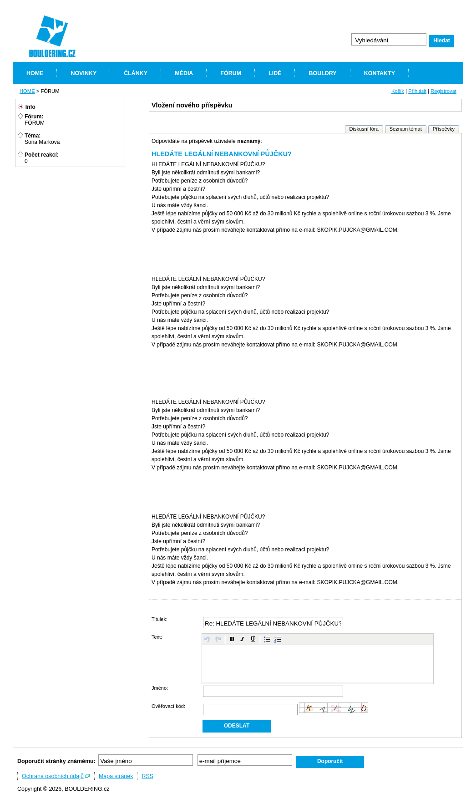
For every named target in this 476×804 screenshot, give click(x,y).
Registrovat (443, 91)
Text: (157, 637)
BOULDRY (322, 73)
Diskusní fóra (364, 129)
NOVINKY (83, 73)
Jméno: (160, 688)
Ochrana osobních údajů (53, 776)
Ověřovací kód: (168, 706)
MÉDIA (184, 73)
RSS (147, 776)
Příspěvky (444, 129)
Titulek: (159, 619)
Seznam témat (406, 129)
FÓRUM (230, 73)
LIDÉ (274, 73)
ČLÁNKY (135, 73)
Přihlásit (417, 91)
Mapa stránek (116, 776)
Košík (397, 91)
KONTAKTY (379, 73)
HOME (34, 73)
